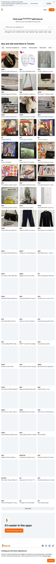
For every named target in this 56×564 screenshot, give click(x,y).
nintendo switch (20, 32)
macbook (31, 32)
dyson (45, 32)
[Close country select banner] (54, 2)
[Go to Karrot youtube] (50, 546)
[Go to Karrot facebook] (43, 546)
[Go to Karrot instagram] (46, 546)
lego (36, 32)
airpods (41, 32)
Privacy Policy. (46, 556)
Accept (51, 560)
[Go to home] (2, 9)
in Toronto (29, 43)
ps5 (14, 32)
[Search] (49, 27)
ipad (27, 32)
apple (49, 32)
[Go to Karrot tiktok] (53, 546)
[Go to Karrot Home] (6, 545)
